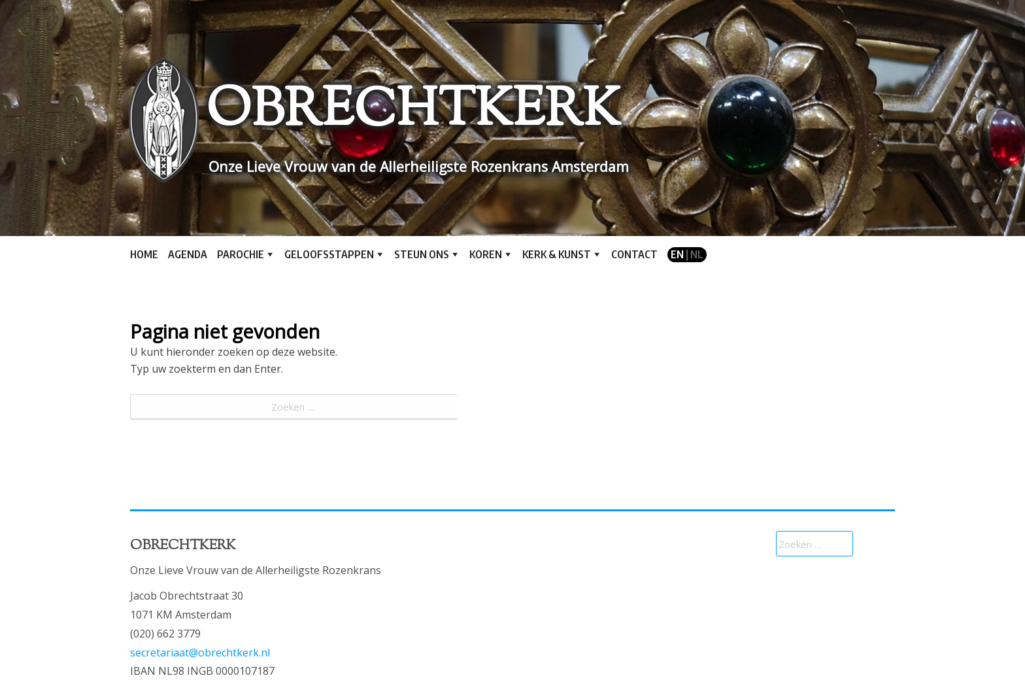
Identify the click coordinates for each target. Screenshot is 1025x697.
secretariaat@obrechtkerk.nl (200, 652)
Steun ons (421, 254)
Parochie (240, 254)
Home (144, 254)
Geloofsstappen (329, 254)
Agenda (187, 254)
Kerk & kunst (556, 254)
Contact (634, 254)
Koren (485, 254)
